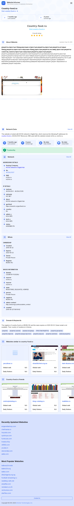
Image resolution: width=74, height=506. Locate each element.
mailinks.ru (66, 401)
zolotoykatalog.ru (9, 401)
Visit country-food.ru (10, 11)
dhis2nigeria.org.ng (8, 475)
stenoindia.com (7, 451)
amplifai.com (6, 484)
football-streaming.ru (9, 478)
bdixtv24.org (6, 469)
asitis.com (5, 454)
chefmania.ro (6, 429)
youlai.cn (5, 448)
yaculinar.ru (7, 363)
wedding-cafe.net (8, 481)
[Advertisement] (37, 70)
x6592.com (6, 445)
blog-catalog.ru (38, 401)
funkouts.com (7, 439)
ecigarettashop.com (9, 426)
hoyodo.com (6, 432)
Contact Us (37, 498)
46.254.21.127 (10, 172)
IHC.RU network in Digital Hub (15, 167)
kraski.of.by (6, 442)
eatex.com (5, 472)
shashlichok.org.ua (40, 363)
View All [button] (70, 129)
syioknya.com (7, 436)
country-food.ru (6, 136)
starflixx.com (6, 493)
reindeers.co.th (7, 487)
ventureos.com (7, 490)
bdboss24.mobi (7, 465)
